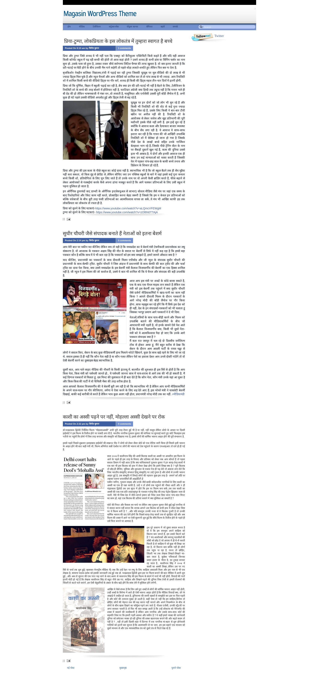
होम (69, 26)
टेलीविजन (97, 26)
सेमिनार (149, 26)
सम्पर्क (175, 26)
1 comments (124, 48)
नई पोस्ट (70, 667)
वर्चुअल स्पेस (114, 26)
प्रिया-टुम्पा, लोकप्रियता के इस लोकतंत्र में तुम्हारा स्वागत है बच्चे (117, 41)
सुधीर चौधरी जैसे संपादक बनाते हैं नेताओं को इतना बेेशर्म (112, 233)
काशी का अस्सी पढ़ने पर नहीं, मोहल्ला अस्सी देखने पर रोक (114, 417)
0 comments (124, 240)
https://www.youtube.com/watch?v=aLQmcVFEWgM (128, 208)
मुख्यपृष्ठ (123, 667)
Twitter (219, 36)
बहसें (163, 26)
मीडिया (82, 26)
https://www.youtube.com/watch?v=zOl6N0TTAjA (127, 212)
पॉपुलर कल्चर (132, 26)
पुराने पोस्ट (176, 667)
